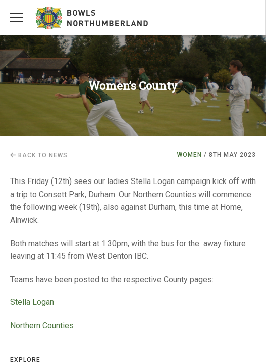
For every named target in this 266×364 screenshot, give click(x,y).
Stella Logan (32, 302)
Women (189, 154)
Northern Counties (43, 325)
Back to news (39, 155)
